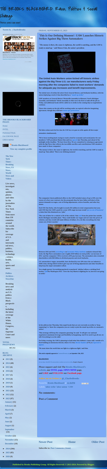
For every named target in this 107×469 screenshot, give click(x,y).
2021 (8, 390)
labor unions (62, 387)
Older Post (98, 441)
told (46, 271)
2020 (8, 387)
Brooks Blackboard (20, 145)
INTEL (5, 129)
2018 (8, 379)
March (8, 410)
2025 (8, 452)
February (9, 406)
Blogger (90, 464)
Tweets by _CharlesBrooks (14, 30)
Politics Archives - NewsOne (10, 276)
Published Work (9, 133)
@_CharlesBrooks (70, 378)
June (7, 421)
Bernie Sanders (81, 343)
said (80, 216)
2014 (8, 363)
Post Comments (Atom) (61, 448)
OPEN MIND (8, 140)
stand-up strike (77, 95)
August (8, 425)
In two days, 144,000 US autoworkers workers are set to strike (56, 362)
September (9, 429)
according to (60, 252)
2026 (8, 456)
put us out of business (95, 210)
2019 (8, 383)
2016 (8, 371)
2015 (8, 367)
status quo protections (71, 110)
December (9, 443)
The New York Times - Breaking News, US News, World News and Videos (10, 167)
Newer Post (45, 441)
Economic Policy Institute (76, 252)
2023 (8, 398)
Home (72, 441)
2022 (8, 394)
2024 (8, 448)
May (7, 417)
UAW (70, 387)
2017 (8, 375)
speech (74, 140)
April (7, 414)
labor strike (51, 387)
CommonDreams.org (64, 353)
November (9, 440)
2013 (8, 359)
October (9, 436)
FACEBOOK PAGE (11, 136)
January (9, 402)
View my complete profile (21, 149)
